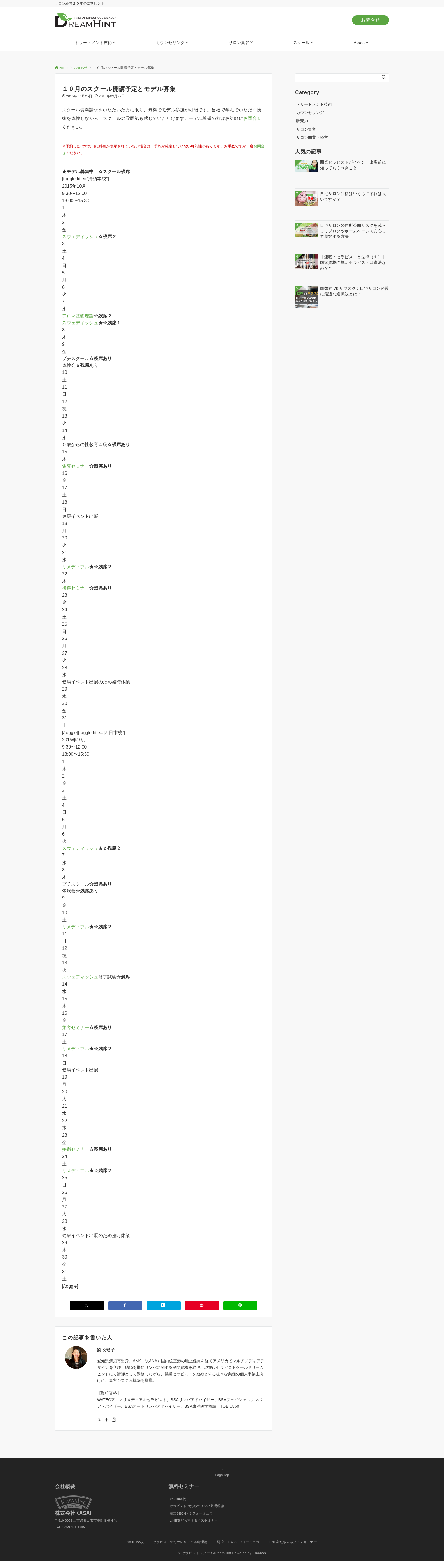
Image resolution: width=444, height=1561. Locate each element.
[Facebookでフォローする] (106, 1420)
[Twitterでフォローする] (99, 1420)
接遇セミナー (75, 588)
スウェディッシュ (80, 236)
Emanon (259, 1553)
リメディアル (75, 566)
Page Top (222, 1472)
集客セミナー (75, 466)
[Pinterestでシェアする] (202, 1305)
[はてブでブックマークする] (164, 1305)
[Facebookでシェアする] (125, 1305)
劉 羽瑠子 (106, 1350)
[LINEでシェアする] (240, 1305)
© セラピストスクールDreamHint (204, 1553)
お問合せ (370, 20)
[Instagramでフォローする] (114, 1420)
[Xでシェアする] (87, 1305)
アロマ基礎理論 (78, 316)
